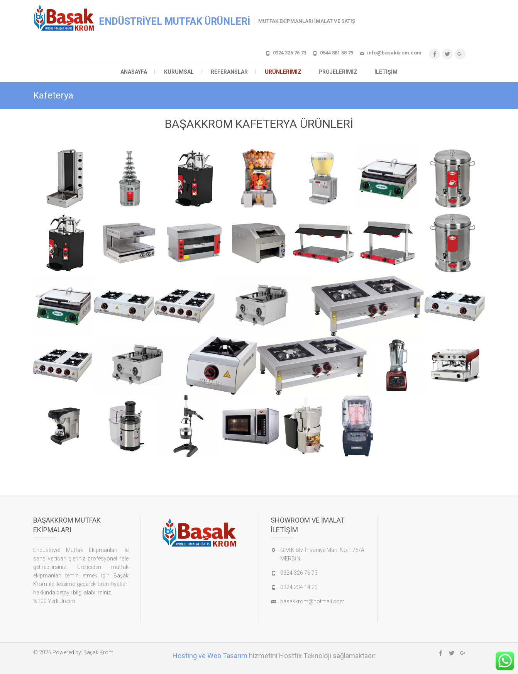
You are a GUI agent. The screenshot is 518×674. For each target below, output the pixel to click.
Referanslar (229, 72)
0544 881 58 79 (336, 53)
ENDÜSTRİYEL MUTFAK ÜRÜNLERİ (174, 21)
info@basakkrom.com (394, 53)
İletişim (386, 72)
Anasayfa (133, 72)
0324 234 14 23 (299, 587)
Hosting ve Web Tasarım (210, 656)
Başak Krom (98, 652)
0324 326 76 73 (289, 53)
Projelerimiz (337, 72)
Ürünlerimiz (283, 72)
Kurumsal (179, 72)
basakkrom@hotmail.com (312, 601)
